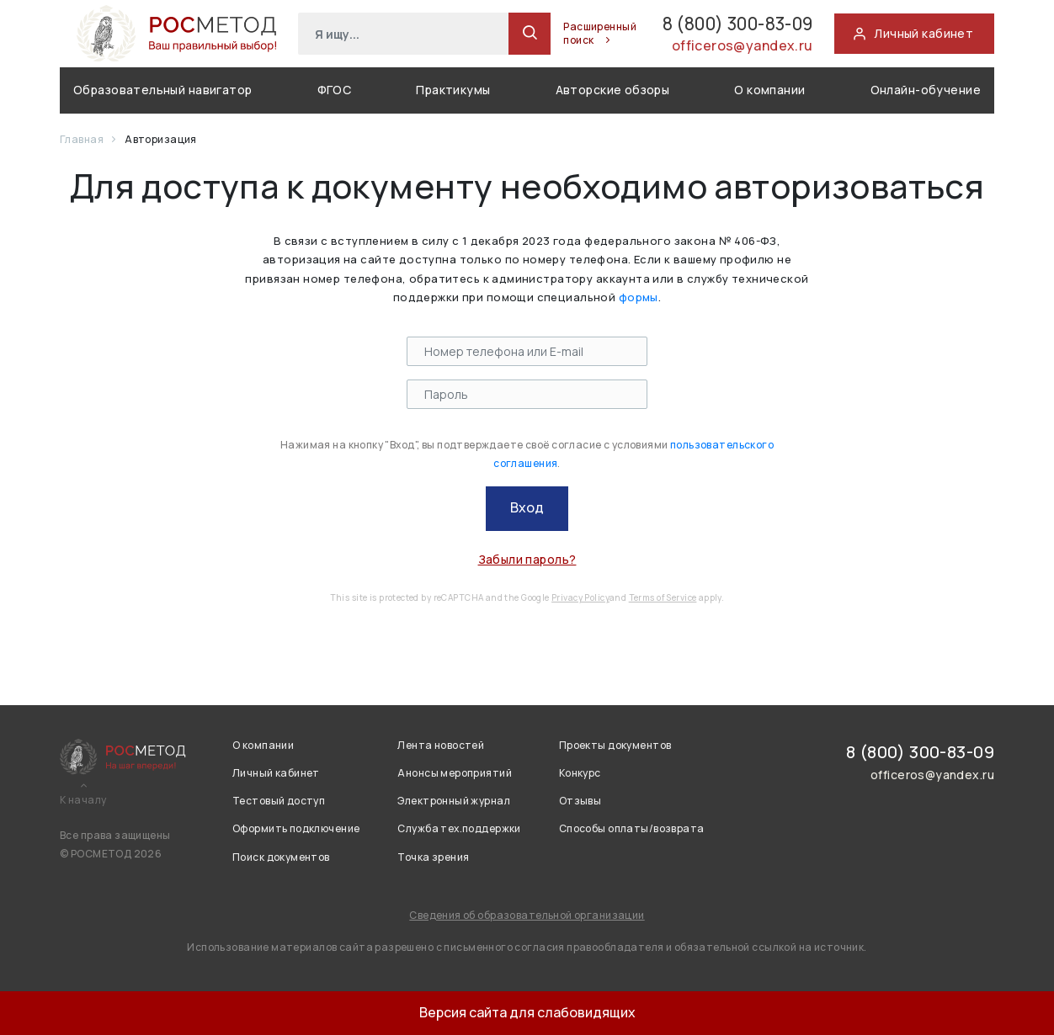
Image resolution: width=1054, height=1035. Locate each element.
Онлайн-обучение (925, 90)
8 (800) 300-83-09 (713, 24)
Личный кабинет (276, 773)
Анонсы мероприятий (454, 773)
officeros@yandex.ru (735, 48)
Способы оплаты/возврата (632, 828)
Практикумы (453, 90)
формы (638, 297)
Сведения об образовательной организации (526, 915)
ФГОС (334, 90)
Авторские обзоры (613, 90)
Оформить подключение (295, 828)
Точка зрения (433, 857)
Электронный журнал (453, 801)
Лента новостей (440, 745)
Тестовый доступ (278, 801)
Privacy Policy (580, 597)
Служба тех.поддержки (458, 828)
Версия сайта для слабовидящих (527, 1012)
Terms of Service (663, 597)
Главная (82, 139)
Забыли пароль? (527, 559)
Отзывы (580, 801)
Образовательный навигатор (163, 90)
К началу (83, 800)
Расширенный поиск (560, 33)
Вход (527, 507)
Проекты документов (615, 745)
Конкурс (580, 773)
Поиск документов (281, 857)
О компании (769, 90)
